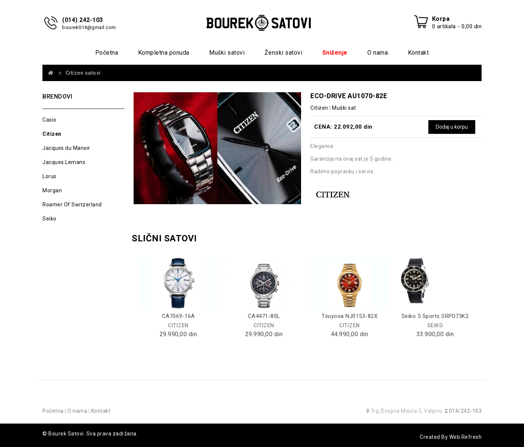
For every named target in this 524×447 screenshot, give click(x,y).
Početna (106, 52)
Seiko (49, 219)
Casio (49, 120)
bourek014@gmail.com (89, 27)
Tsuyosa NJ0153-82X (349, 316)
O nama (377, 52)
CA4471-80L (264, 316)
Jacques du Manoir (66, 148)
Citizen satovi (83, 73)
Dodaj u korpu (452, 127)
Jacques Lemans (63, 162)
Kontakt (418, 52)
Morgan (52, 190)
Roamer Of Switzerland (72, 205)
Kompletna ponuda (163, 52)
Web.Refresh (465, 437)
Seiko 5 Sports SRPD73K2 (435, 316)
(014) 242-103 (82, 19)
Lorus (49, 176)
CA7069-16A (178, 316)
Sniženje (335, 52)
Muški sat (344, 108)
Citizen (51, 134)
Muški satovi (227, 52)
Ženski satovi (284, 52)
